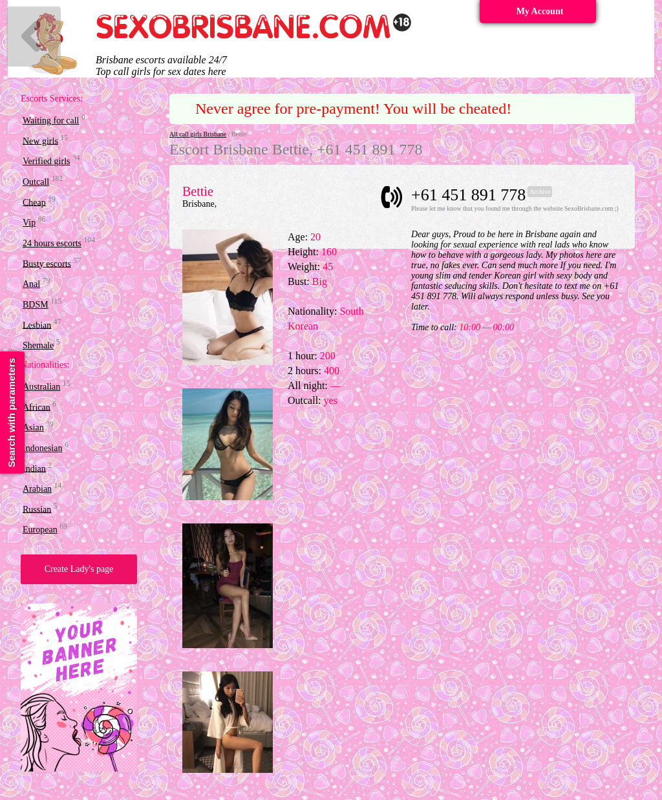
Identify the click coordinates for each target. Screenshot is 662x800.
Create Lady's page (79, 569)
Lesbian (37, 325)
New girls (40, 140)
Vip (29, 222)
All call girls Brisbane (197, 134)
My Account (540, 11)
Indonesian (42, 448)
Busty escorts (47, 263)
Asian (33, 427)
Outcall (36, 182)
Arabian (37, 489)
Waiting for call (51, 120)
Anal (31, 284)
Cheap (34, 202)
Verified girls (46, 161)
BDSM (35, 305)
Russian (37, 509)
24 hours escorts (52, 243)
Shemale (38, 345)
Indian (34, 468)
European (40, 529)
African (36, 407)
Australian (41, 387)
